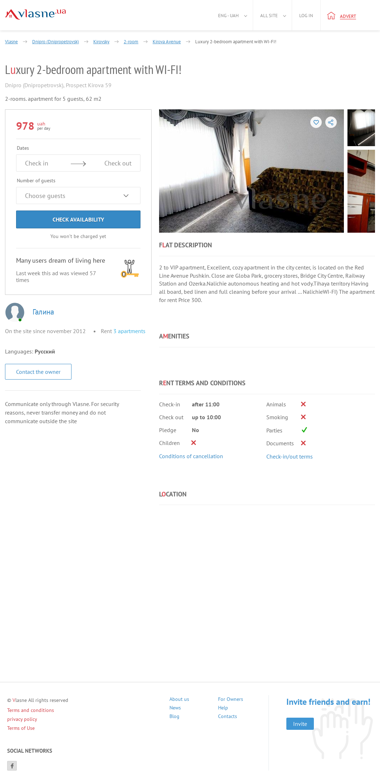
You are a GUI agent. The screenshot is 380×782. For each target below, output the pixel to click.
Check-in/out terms (289, 456)
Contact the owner (38, 371)
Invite (300, 723)
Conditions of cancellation (191, 456)
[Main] (35, 14)
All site (269, 16)
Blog (174, 717)
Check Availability (78, 219)
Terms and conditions (30, 710)
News (175, 708)
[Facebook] (12, 766)
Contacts (227, 717)
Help (223, 708)
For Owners (230, 700)
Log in (306, 16)
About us (179, 700)
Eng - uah (228, 16)
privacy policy (22, 719)
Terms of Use (21, 728)
